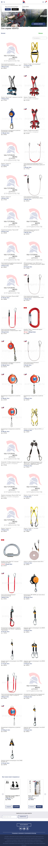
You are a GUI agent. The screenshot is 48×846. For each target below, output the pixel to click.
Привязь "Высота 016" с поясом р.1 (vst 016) (11, 97)
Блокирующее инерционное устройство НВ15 (33, 396)
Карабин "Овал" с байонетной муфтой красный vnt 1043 (33, 330)
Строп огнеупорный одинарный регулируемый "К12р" (31, 230)
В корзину (16, 806)
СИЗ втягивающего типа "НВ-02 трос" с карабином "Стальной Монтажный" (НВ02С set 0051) (34, 264)
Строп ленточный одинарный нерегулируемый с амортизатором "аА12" (11, 330)
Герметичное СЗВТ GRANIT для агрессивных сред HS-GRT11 (34, 595)
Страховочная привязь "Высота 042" (9, 230)
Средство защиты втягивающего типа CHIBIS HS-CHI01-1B (11, 761)
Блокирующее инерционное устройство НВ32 (10, 728)
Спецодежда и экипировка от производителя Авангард (24, 833)
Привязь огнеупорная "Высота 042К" (10, 296)
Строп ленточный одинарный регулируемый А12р (8, 595)
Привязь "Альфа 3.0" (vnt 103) (31, 495)
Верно (7, 9)
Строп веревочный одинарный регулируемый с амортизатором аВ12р (33, 197)
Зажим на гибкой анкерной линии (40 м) (33, 561)
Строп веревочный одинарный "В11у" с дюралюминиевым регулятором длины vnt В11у (34, 165)
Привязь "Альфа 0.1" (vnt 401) (31, 528)
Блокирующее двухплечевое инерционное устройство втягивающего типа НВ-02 (34, 695)
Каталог (3, 33)
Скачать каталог (38, 24)
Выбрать (15, 9)
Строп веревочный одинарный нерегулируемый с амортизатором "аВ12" (34, 297)
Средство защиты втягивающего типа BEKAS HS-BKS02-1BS (34, 628)
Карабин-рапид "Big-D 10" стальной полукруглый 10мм (9, 562)
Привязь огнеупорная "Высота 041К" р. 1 (33, 429)
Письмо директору (24, 824)
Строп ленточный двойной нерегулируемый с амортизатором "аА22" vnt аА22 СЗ (11, 695)
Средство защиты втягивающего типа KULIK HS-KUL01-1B (34, 728)
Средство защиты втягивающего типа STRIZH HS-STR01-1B (12, 661)
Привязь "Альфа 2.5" (6, 196)
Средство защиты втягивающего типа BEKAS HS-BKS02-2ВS (34, 661)
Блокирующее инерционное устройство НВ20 (10, 396)
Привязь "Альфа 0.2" (6, 163)
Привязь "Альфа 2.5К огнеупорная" (32, 64)
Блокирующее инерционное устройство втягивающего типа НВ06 (10, 363)
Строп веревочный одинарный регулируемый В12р (31, 363)
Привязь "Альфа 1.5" (6, 528)
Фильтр (40, 33)
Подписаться (23, 816)
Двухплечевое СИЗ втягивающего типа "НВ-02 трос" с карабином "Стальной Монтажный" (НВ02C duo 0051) (33, 463)
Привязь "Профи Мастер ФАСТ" (31, 130)
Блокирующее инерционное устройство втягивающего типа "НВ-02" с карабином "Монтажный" (11, 629)
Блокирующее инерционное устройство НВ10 (10, 429)
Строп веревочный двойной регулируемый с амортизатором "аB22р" (11, 263)
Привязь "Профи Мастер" (30, 97)
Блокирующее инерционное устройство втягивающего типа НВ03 (10, 131)
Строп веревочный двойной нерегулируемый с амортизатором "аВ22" (11, 64)
